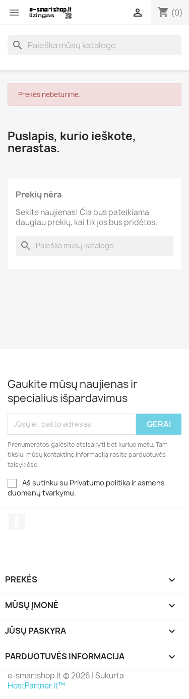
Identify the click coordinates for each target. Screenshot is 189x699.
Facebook (17, 522)
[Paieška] (94, 45)
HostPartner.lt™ (36, 685)
